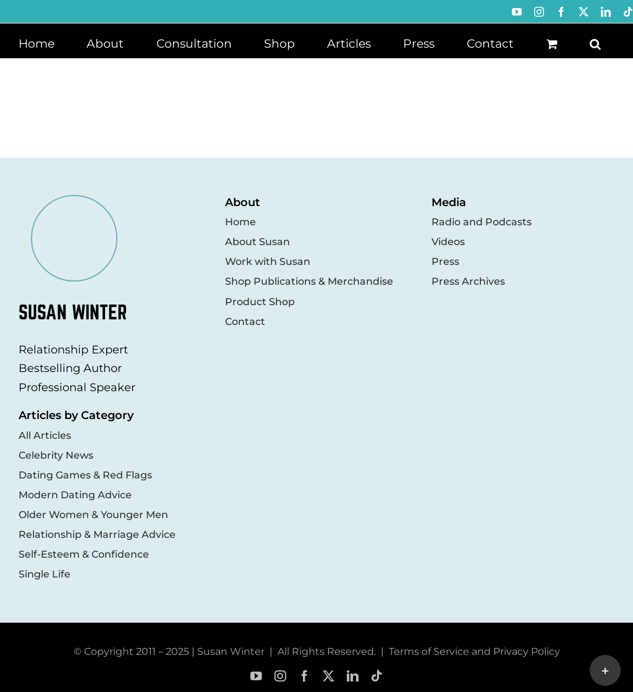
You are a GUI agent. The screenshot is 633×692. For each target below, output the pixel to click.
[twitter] (328, 676)
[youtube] (256, 676)
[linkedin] (353, 676)
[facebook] (304, 676)
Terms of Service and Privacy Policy (474, 651)
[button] (595, 43)
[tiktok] (377, 676)
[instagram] (280, 676)
